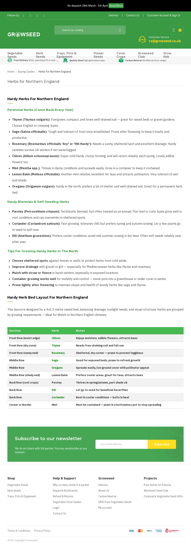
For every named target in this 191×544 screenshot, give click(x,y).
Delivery (103, 485)
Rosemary (58, 353)
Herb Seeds (14, 490)
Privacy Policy (42, 530)
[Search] (90, 30)
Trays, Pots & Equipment (21, 496)
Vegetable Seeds (17, 485)
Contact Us (59, 513)
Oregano (57, 367)
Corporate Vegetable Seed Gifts (163, 496)
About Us (103, 490)
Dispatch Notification (65, 490)
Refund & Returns (63, 496)
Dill (54, 390)
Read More (116, 5)
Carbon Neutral (107, 496)
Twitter (30, 15)
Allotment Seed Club (156, 490)
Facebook (23, 15)
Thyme (56, 345)
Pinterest (37, 15)
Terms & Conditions (18, 530)
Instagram (44, 15)
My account (105, 507)
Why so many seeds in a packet (71, 485)
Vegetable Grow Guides (67, 502)
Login (56, 507)
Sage (55, 360)
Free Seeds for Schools (157, 485)
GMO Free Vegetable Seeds (115, 502)
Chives (56, 338)
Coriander (58, 397)
